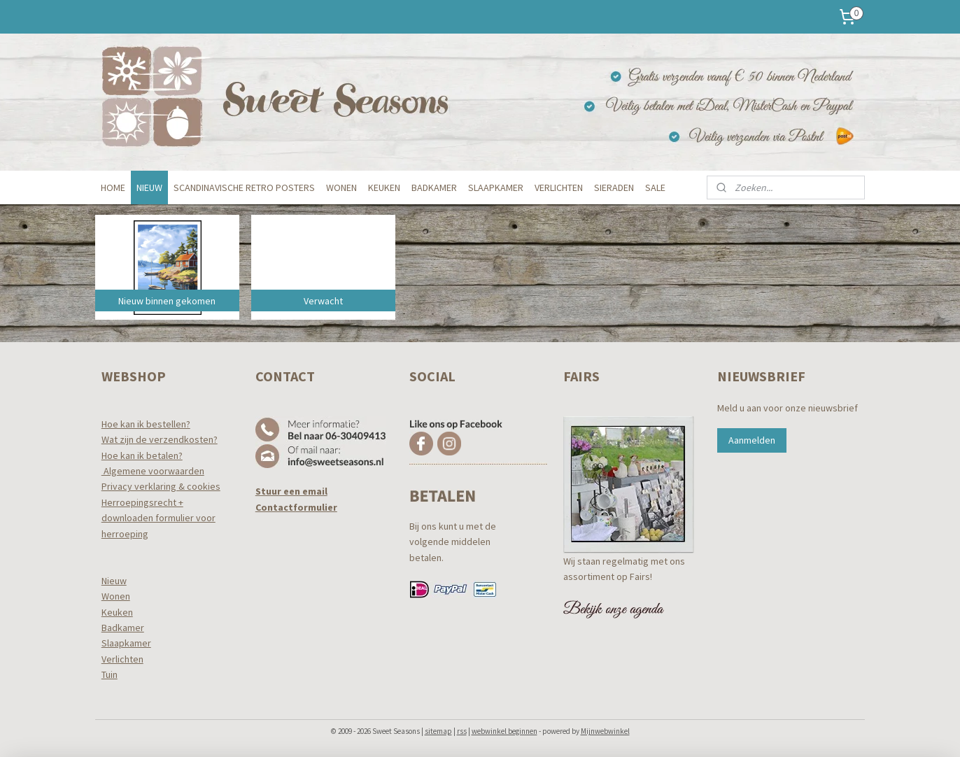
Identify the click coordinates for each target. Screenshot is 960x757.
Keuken (117, 612)
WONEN (341, 187)
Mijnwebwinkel (605, 731)
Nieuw (114, 580)
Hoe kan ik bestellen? (145, 424)
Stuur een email (291, 491)
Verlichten (122, 659)
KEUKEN (384, 187)
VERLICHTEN (559, 187)
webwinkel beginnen (504, 731)
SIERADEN (614, 187)
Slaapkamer (126, 643)
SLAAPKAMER (495, 187)
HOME (113, 187)
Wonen (115, 596)
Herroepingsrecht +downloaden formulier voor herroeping (158, 518)
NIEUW (149, 187)
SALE (655, 187)
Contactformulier (296, 507)
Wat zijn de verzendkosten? (159, 439)
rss (462, 731)
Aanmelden (751, 440)
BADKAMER (434, 187)
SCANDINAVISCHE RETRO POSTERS (244, 187)
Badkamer (122, 627)
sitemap (438, 731)
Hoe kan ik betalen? (142, 455)
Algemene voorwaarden (152, 471)
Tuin (109, 674)
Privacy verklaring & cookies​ (160, 486)
